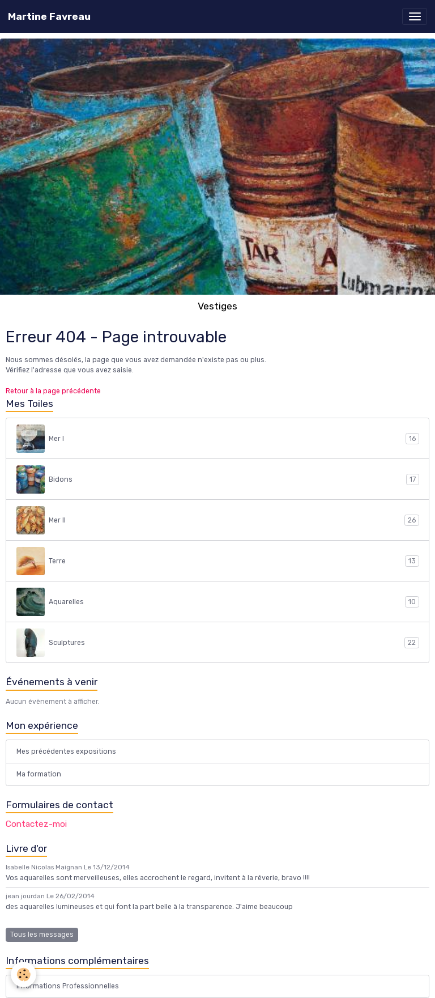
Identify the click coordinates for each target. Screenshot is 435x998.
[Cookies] (24, 974)
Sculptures (217, 642)
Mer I (217, 438)
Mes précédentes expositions (66, 751)
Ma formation (38, 774)
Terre (217, 561)
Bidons (217, 479)
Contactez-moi (36, 824)
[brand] (49, 16)
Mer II (217, 520)
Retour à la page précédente (53, 391)
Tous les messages (42, 934)
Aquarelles (217, 602)
